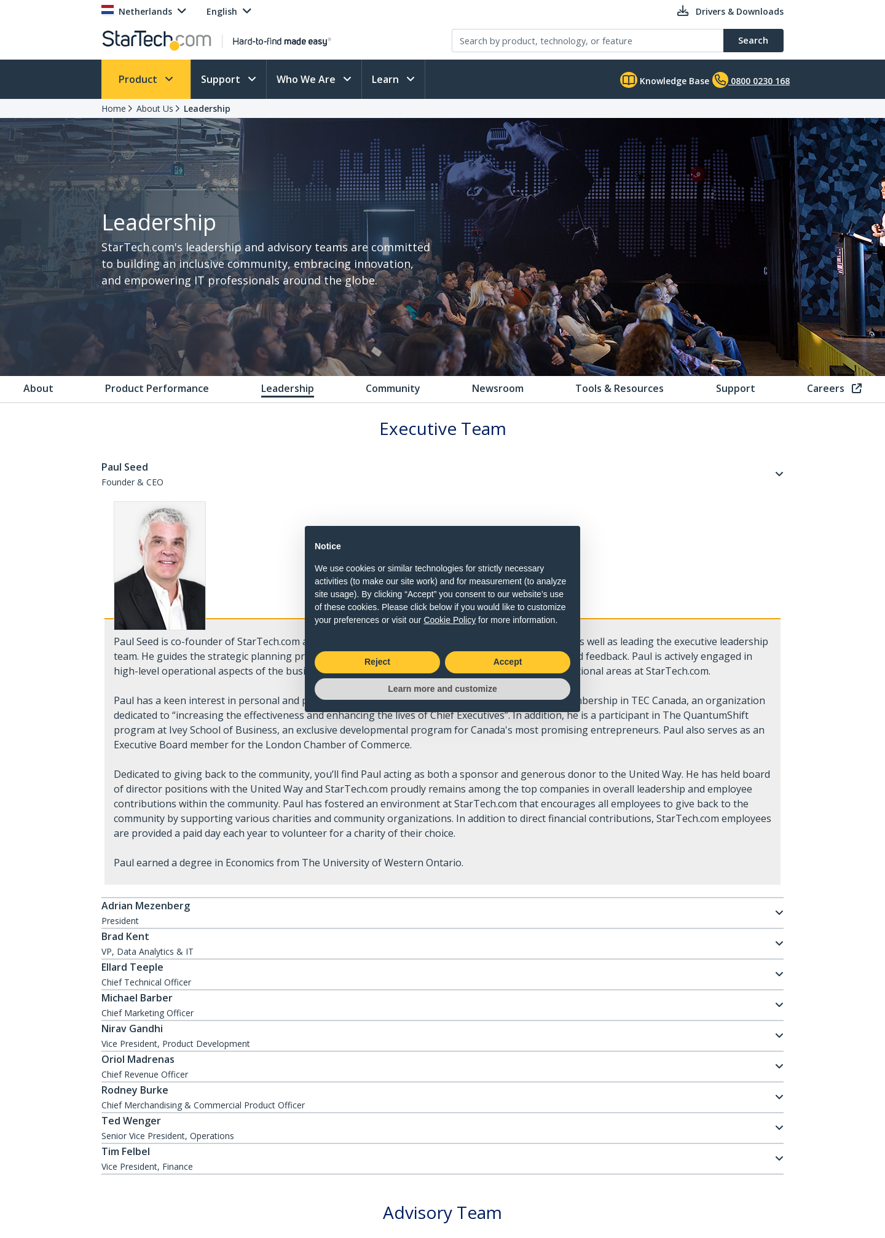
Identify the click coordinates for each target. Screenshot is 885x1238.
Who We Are (307, 79)
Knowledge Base (664, 80)
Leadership (207, 108)
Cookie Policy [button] (449, 620)
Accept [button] (508, 662)
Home (113, 108)
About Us (154, 108)
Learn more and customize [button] (442, 689)
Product (139, 79)
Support (222, 79)
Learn (386, 79)
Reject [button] (377, 662)
